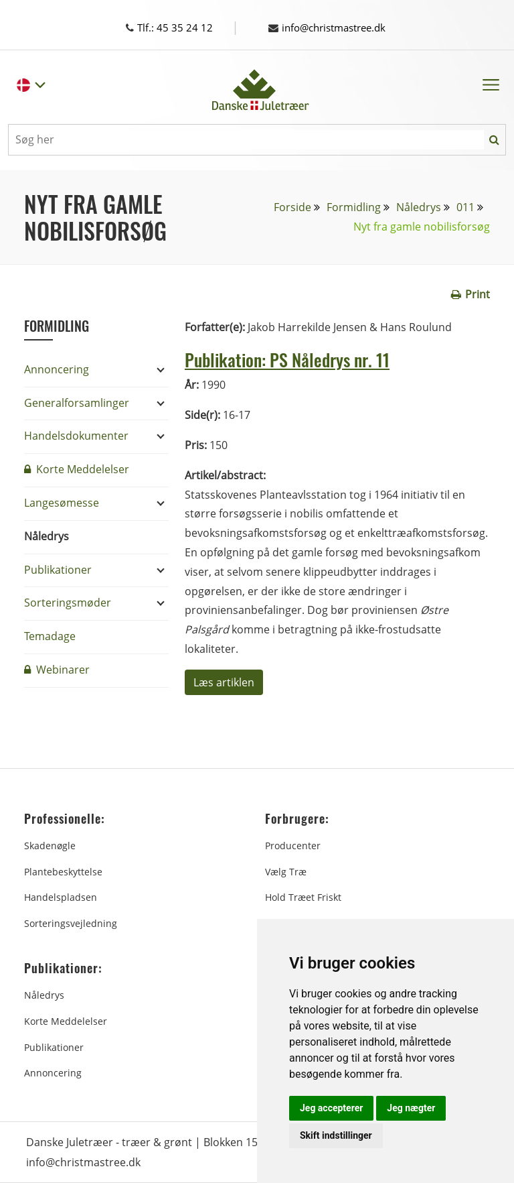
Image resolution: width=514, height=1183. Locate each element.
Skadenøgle (50, 845)
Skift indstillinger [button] (336, 1135)
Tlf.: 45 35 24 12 (181, 27)
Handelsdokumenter (76, 435)
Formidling (354, 207)
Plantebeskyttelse (63, 871)
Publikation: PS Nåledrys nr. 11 (296, 359)
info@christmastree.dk (332, 27)
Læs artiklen (223, 682)
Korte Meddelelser (76, 469)
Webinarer (57, 669)
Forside (292, 207)
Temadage (50, 636)
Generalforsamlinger (76, 402)
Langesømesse (61, 502)
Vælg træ (286, 871)
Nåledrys (418, 207)
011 (465, 207)
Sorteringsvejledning (70, 923)
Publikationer (58, 569)
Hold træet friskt (303, 897)
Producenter (293, 845)
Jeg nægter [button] (411, 1108)
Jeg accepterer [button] (331, 1108)
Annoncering (56, 369)
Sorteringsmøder (67, 602)
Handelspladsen (60, 897)
